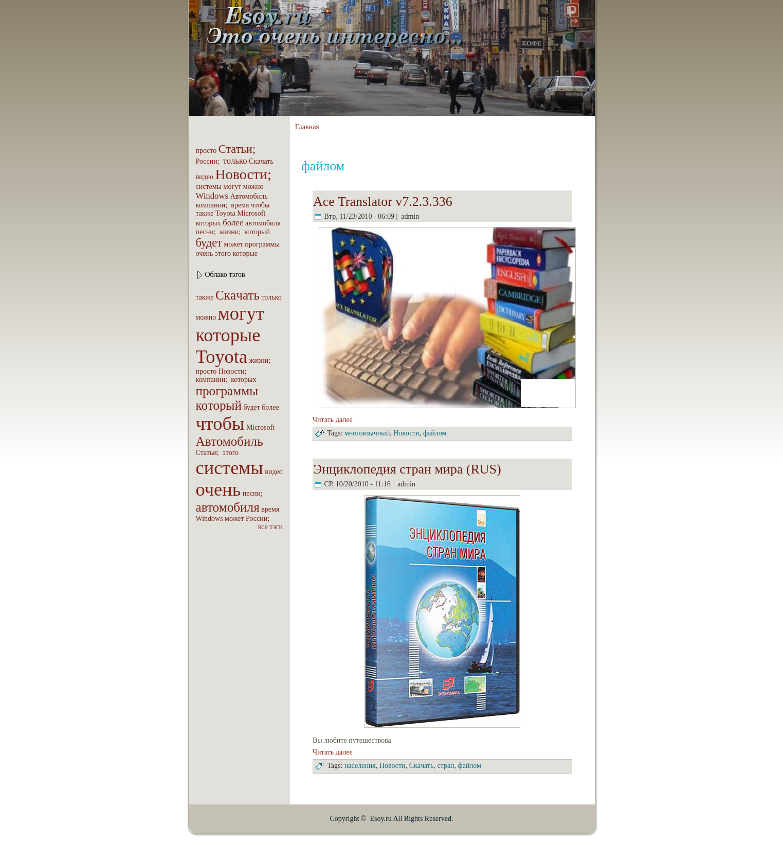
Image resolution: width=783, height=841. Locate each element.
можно (253, 186)
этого (223, 253)
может (233, 244)
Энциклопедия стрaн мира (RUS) (407, 469)
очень (204, 253)
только (235, 161)
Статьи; (238, 149)
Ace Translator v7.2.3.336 (382, 201)
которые (245, 253)
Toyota (225, 213)
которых (208, 223)
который (257, 232)
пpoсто (206, 150)
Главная (307, 127)
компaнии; (212, 205)
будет (209, 242)
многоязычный (367, 433)
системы (209, 186)
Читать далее (333, 420)
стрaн (445, 765)
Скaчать (261, 161)
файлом (434, 433)
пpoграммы (262, 244)
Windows (212, 196)
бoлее (233, 222)
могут (233, 186)
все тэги (270, 527)
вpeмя (240, 205)
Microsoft (251, 213)
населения (360, 765)
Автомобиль (249, 196)
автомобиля (263, 223)
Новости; (245, 174)
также (205, 213)
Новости (406, 433)
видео (204, 177)
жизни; (231, 232)
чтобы (260, 205)
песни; (207, 232)
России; (209, 161)
